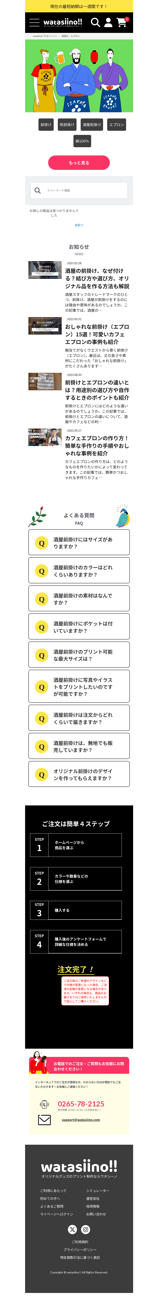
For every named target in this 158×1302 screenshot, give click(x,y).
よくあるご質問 (53, 1212)
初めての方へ (51, 1204)
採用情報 (93, 1212)
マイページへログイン (58, 1221)
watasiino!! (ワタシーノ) (45, 36)
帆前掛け (66, 124)
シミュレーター (99, 1196)
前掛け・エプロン (71, 36)
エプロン (119, 124)
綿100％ (82, 141)
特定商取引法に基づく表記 (80, 1266)
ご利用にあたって (55, 1196)
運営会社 (93, 1204)
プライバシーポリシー (80, 1257)
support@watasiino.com (81, 1122)
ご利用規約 (80, 1249)
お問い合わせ (97, 1221)
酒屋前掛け (92, 124)
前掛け (43, 124)
